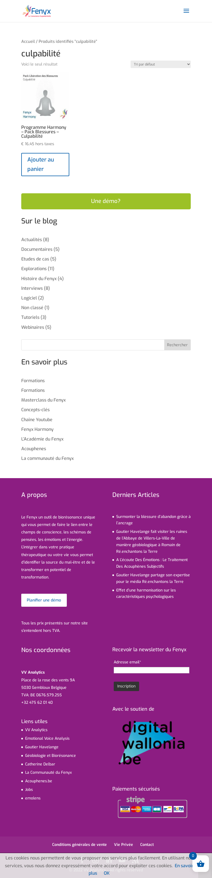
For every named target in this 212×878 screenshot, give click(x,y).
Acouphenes (33, 449)
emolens (33, 798)
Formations (33, 381)
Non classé (32, 308)
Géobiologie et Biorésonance (50, 755)
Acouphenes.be (38, 781)
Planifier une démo (44, 600)
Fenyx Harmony (37, 429)
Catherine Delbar (40, 764)
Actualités (31, 240)
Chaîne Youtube (36, 420)
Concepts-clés (35, 410)
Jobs (29, 789)
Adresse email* (127, 662)
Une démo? (106, 201)
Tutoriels (30, 317)
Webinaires (32, 327)
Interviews (32, 288)
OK (107, 873)
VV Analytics (36, 730)
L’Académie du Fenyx (42, 439)
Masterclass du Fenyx (43, 400)
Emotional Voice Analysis (47, 738)
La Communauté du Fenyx (48, 772)
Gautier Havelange (42, 747)
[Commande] (161, 64)
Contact (147, 844)
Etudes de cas (35, 259)
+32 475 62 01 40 (37, 702)
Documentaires (36, 249)
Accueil (28, 41)
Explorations (34, 269)
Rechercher (177, 345)
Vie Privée (123, 844)
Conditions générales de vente (79, 844)
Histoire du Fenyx (39, 279)
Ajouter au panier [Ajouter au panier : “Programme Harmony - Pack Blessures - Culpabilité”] (40, 164)
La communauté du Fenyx (47, 458)
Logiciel (29, 298)
